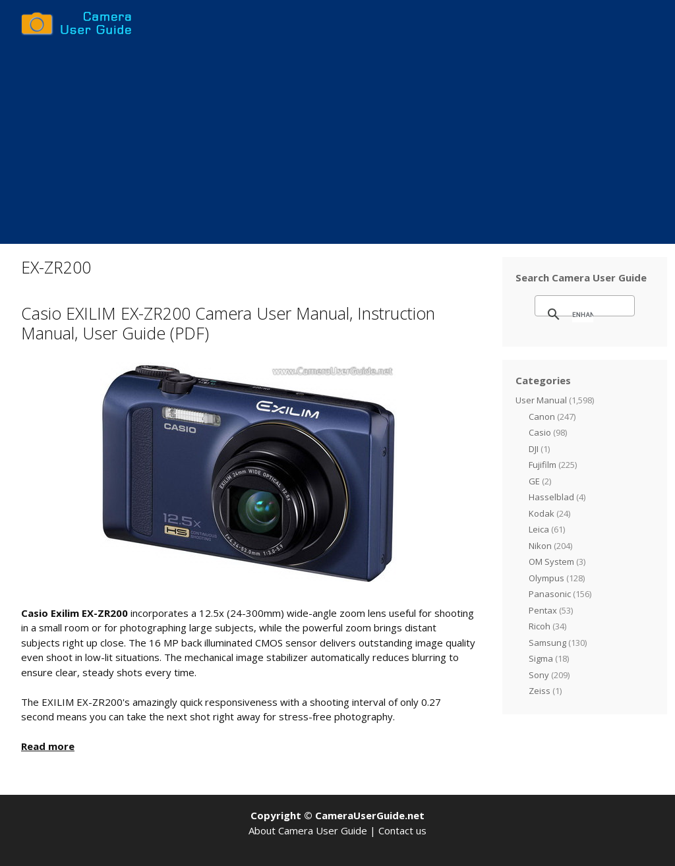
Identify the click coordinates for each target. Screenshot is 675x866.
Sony (539, 675)
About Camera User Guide (308, 830)
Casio (540, 432)
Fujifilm (542, 465)
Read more (47, 746)
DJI (534, 449)
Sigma (541, 658)
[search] (582, 314)
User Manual (541, 400)
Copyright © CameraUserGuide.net (337, 815)
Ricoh (539, 626)
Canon (542, 416)
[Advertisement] (337, 145)
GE (534, 481)
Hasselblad (551, 497)
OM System (551, 561)
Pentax (543, 610)
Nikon (540, 546)
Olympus (546, 578)
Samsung (547, 643)
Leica (539, 529)
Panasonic (550, 594)
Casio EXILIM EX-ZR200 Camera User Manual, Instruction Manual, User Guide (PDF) (228, 323)
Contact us (402, 830)
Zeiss (539, 691)
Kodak (541, 513)
